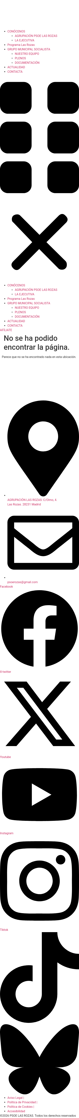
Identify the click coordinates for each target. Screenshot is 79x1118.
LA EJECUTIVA (24, 40)
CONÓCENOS (16, 31)
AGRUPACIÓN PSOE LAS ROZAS (36, 36)
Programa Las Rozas (21, 45)
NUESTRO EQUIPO (27, 54)
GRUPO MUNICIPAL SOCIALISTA (28, 49)
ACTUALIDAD (16, 67)
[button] (39, 178)
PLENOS (20, 58)
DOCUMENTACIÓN (27, 63)
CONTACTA (14, 71)
